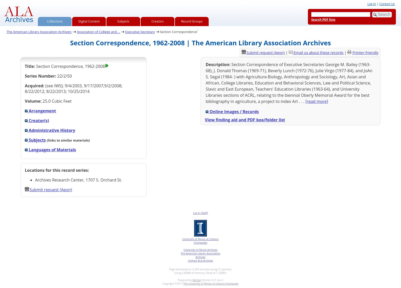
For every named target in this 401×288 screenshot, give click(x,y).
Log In (371, 4)
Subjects (123, 21)
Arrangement (40, 111)
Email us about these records (318, 52)
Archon (197, 280)
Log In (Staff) (200, 213)
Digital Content (88, 21)
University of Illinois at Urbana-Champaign (200, 240)
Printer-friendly (365, 52)
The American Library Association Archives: (39, 31)
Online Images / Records (232, 111)
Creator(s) (37, 120)
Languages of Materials (50, 150)
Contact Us (387, 4)
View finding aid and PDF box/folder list (245, 120)
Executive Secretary (140, 31)
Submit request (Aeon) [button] (48, 190)
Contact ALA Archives (200, 260)
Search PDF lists (323, 19)
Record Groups (192, 21)
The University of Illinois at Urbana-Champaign (211, 283)
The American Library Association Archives (200, 255)
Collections (55, 21)
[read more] (316, 101)
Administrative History (50, 130)
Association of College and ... (98, 31)
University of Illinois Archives (201, 250)
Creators (157, 21)
